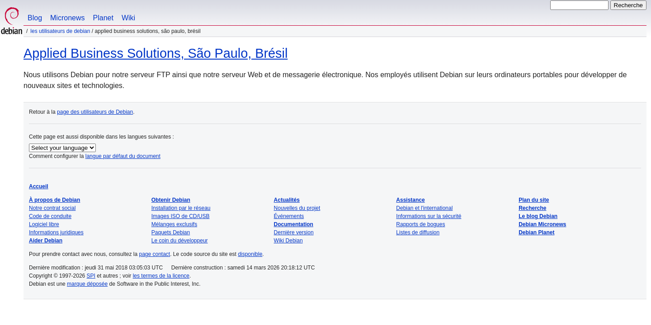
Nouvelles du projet (297, 208)
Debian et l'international (424, 208)
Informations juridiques (56, 232)
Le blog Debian (538, 216)
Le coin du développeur (179, 240)
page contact (154, 254)
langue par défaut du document (122, 156)
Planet (103, 18)
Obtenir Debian (170, 200)
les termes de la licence (161, 276)
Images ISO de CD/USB (180, 216)
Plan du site (534, 200)
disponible (250, 254)
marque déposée (87, 284)
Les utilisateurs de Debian (60, 31)
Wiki (128, 18)
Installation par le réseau (181, 208)
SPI (91, 276)
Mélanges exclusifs (174, 224)
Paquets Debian (170, 232)
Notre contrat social (52, 208)
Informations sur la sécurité (428, 216)
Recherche (532, 208)
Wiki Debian (288, 240)
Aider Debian (45, 240)
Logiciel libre (44, 224)
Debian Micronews (542, 224)
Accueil (38, 186)
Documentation (293, 224)
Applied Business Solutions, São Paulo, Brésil (156, 53)
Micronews (67, 18)
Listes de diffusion (417, 232)
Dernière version (294, 232)
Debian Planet (536, 232)
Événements (289, 216)
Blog (35, 18)
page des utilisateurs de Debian (95, 112)
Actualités (287, 200)
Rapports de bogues (420, 224)
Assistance (410, 200)
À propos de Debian (54, 200)
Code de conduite (50, 216)
